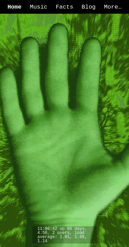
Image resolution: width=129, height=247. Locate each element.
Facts (64, 7)
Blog (89, 7)
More (111, 7)
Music (38, 7)
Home (15, 7)
